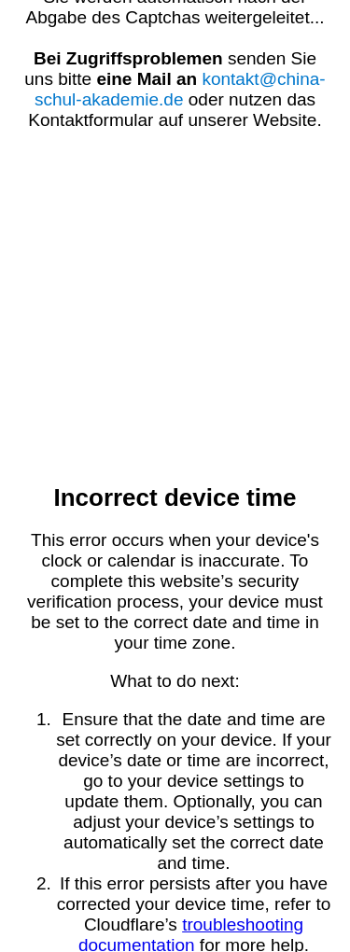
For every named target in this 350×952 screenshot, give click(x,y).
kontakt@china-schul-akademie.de (180, 89)
